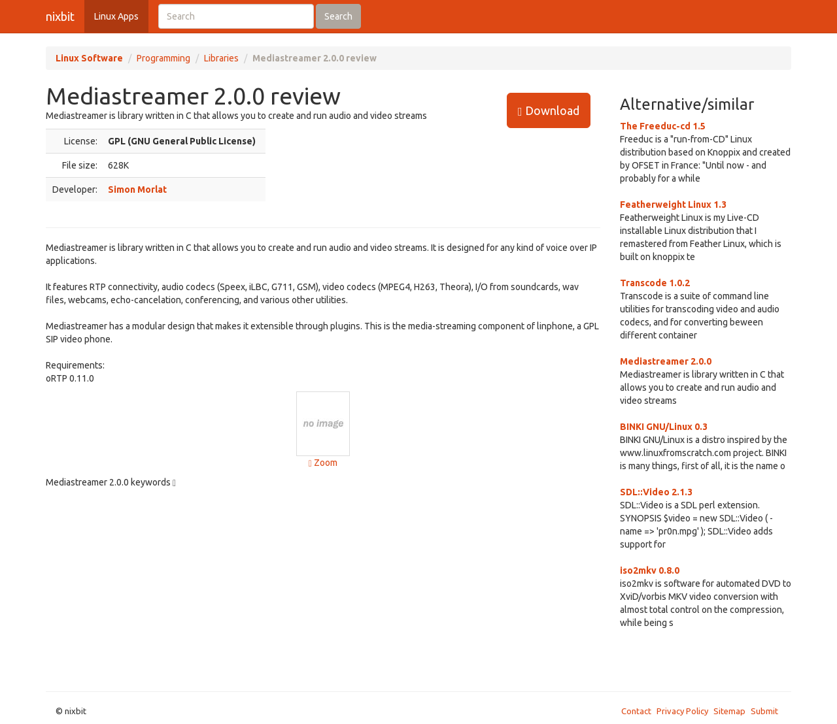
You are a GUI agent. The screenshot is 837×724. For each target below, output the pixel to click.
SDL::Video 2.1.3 (656, 492)
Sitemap (729, 711)
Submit (764, 711)
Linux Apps (116, 16)
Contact (636, 711)
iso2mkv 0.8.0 (649, 570)
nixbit (60, 16)
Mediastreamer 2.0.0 (665, 361)
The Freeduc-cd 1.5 (663, 126)
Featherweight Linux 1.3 (673, 204)
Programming (163, 58)
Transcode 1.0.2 (655, 283)
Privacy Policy (682, 711)
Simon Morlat (137, 189)
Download (548, 111)
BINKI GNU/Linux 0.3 (664, 426)
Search (338, 16)
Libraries (221, 58)
